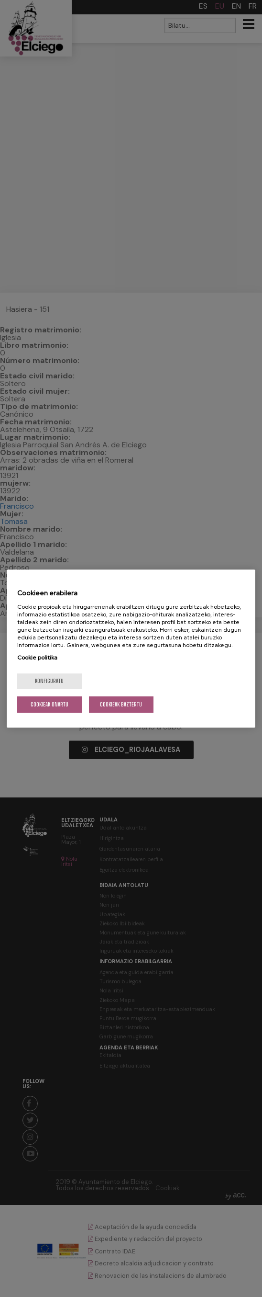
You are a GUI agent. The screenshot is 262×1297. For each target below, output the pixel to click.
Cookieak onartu (49, 704)
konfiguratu (49, 680)
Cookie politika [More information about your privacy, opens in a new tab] (37, 657)
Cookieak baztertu (121, 704)
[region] (131, 648)
